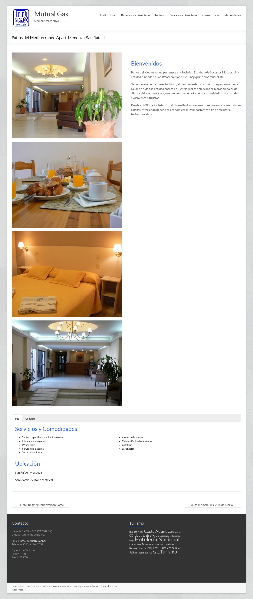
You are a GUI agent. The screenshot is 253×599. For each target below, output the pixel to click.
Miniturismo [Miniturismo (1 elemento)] (159, 544)
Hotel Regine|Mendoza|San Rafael (40, 504)
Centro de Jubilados (228, 15)
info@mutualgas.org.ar (33, 540)
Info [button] (17, 418)
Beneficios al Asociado (135, 15)
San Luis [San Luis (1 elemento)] (140, 552)
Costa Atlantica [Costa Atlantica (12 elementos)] (158, 531)
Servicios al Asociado (183, 15)
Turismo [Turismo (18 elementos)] (168, 551)
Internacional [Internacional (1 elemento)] (135, 544)
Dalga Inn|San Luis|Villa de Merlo (213, 504)
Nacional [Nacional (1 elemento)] (133, 548)
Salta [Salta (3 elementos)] (132, 552)
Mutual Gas (51, 14)
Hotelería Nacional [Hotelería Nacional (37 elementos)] (157, 539)
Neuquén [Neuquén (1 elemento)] (142, 548)
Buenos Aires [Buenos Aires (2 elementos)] (136, 531)
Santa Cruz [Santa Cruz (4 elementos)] (152, 552)
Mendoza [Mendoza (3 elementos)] (147, 544)
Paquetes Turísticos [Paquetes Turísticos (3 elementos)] (159, 548)
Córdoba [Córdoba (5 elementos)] (135, 535)
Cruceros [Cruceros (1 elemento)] (176, 532)
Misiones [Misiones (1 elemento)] (170, 544)
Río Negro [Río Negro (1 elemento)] (176, 548)
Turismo (160, 15)
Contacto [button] (30, 418)
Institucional (108, 15)
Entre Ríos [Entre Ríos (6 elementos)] (151, 535)
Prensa (206, 15)
